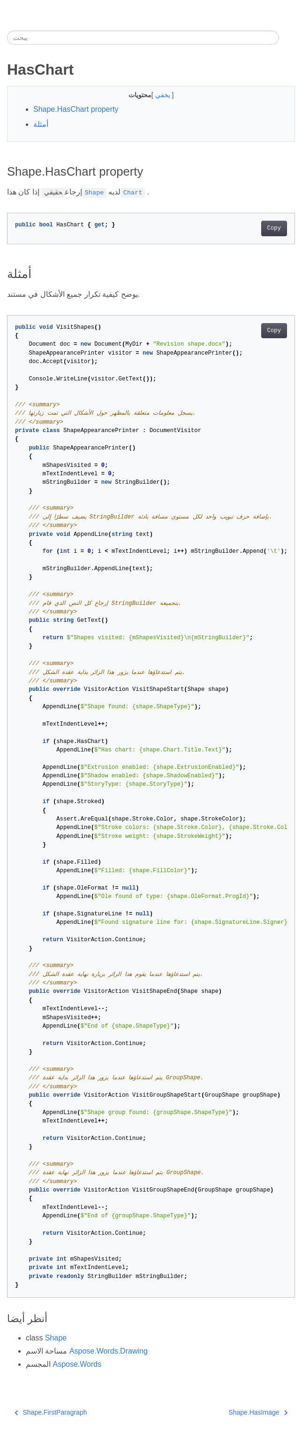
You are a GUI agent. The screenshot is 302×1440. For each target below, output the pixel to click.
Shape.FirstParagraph (51, 1412)
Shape (56, 1338)
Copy (274, 228)
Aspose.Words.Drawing (108, 1351)
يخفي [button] (163, 95)
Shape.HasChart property (75, 109)
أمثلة (40, 124)
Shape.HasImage (257, 1412)
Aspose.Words (77, 1364)
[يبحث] (143, 38)
